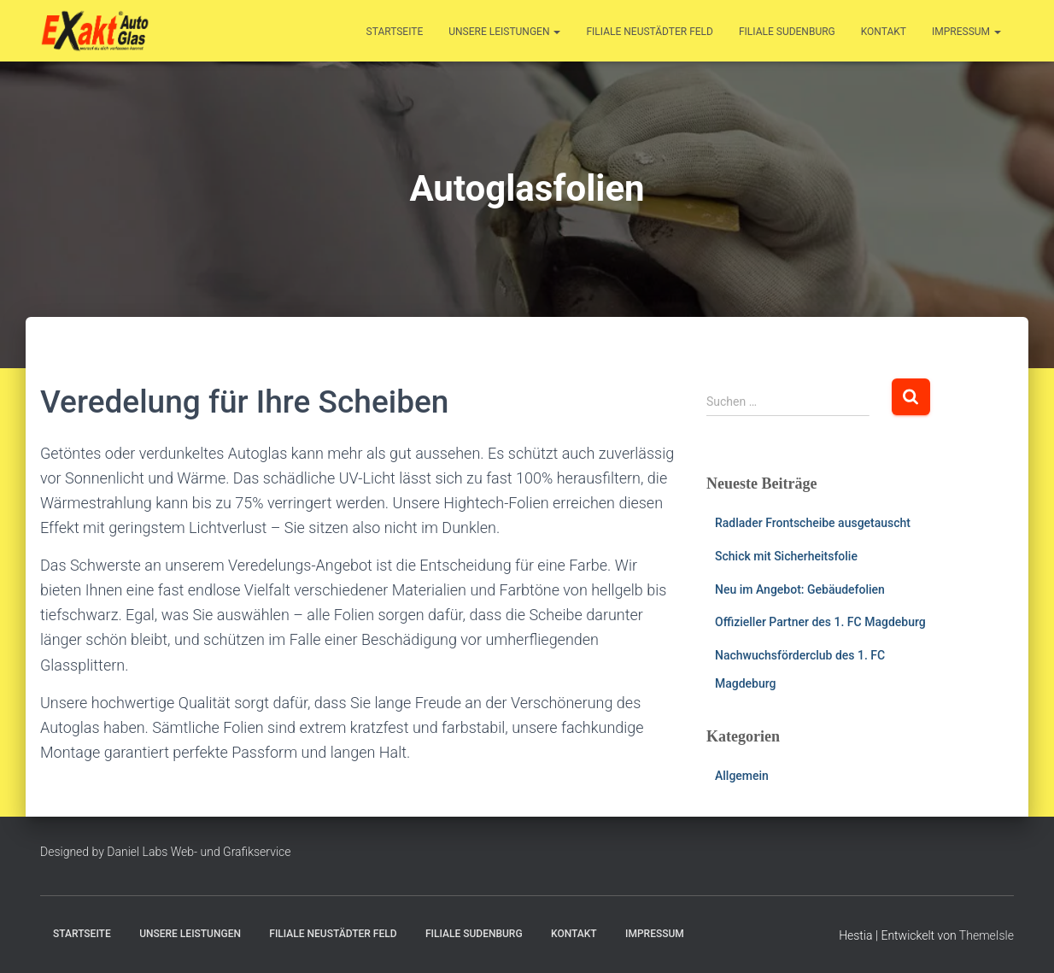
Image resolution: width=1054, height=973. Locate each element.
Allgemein (742, 776)
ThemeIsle (986, 935)
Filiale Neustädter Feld (649, 32)
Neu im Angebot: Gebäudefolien (800, 589)
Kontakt (883, 32)
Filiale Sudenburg (787, 32)
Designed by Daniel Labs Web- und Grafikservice (165, 852)
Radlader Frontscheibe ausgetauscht (813, 523)
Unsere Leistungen (504, 32)
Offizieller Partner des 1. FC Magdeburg (820, 622)
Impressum (966, 32)
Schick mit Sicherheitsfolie (786, 556)
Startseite (395, 32)
